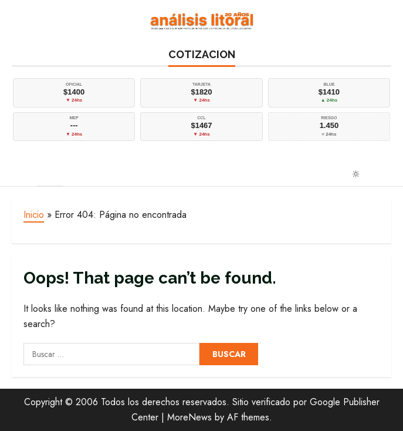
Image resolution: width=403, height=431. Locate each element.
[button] (19, 173)
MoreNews (189, 417)
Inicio (33, 214)
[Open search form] (386, 174)
